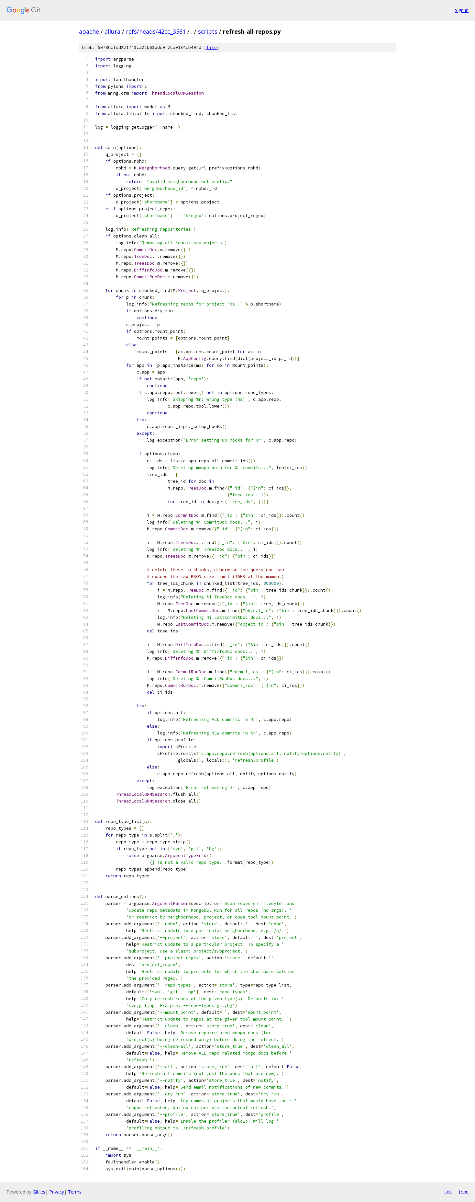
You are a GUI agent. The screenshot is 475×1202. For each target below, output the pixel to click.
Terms (75, 1192)
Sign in (462, 10)
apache (89, 31)
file (211, 47)
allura (112, 31)
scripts (207, 31)
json (463, 1192)
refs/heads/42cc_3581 (156, 31)
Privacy (56, 1192)
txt (448, 1192)
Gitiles (39, 1192)
